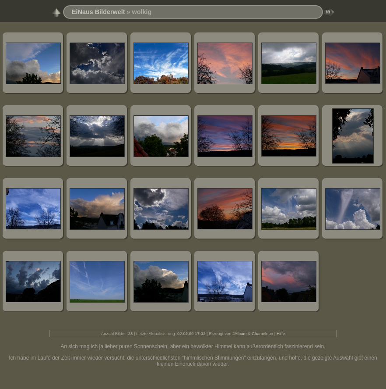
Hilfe (281, 333)
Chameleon (262, 333)
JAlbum (239, 333)
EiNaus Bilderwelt (98, 11)
